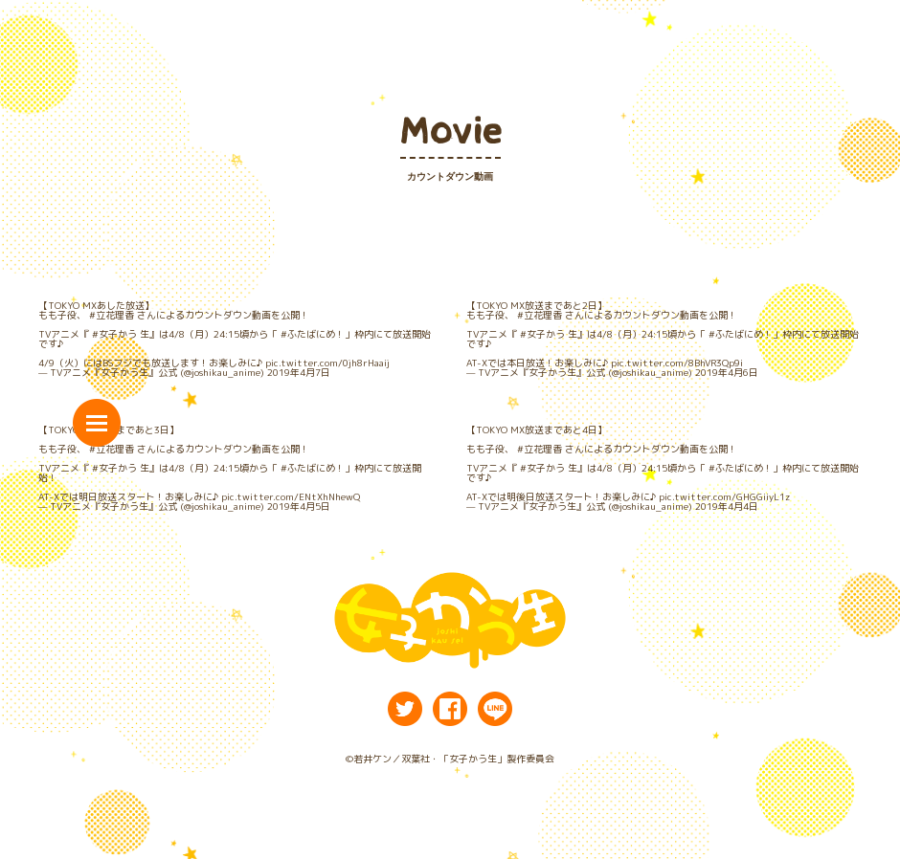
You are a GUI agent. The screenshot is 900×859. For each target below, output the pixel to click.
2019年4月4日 (726, 506)
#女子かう (114, 334)
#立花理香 (111, 314)
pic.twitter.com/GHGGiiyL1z (724, 496)
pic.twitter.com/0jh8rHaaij (327, 362)
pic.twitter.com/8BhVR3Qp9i (677, 362)
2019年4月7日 (298, 372)
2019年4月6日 (726, 372)
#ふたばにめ (308, 334)
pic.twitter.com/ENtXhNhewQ (290, 496)
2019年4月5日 (298, 506)
